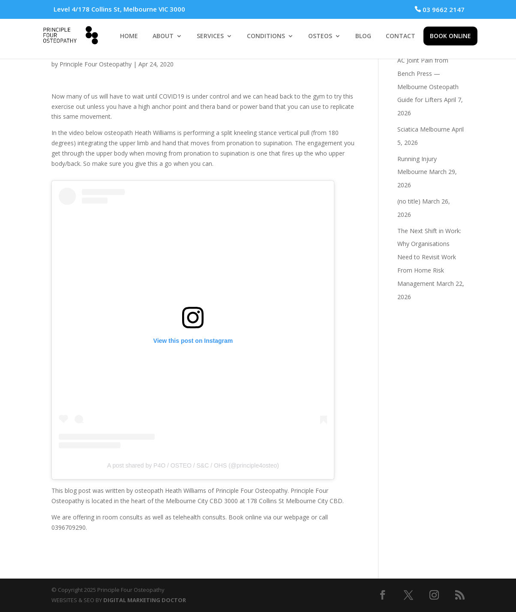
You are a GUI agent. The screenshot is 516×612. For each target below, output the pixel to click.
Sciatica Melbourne (423, 129)
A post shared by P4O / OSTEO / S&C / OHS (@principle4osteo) (193, 465)
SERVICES (210, 36)
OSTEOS (320, 36)
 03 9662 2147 (439, 9)
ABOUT (163, 36)
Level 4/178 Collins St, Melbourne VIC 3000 (119, 9)
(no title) (408, 201)
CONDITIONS (266, 36)
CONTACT (400, 36)
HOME (129, 36)
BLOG (363, 36)
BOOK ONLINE (450, 36)
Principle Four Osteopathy (96, 64)
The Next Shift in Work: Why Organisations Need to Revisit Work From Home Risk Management (429, 257)
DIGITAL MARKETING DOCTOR (144, 600)
